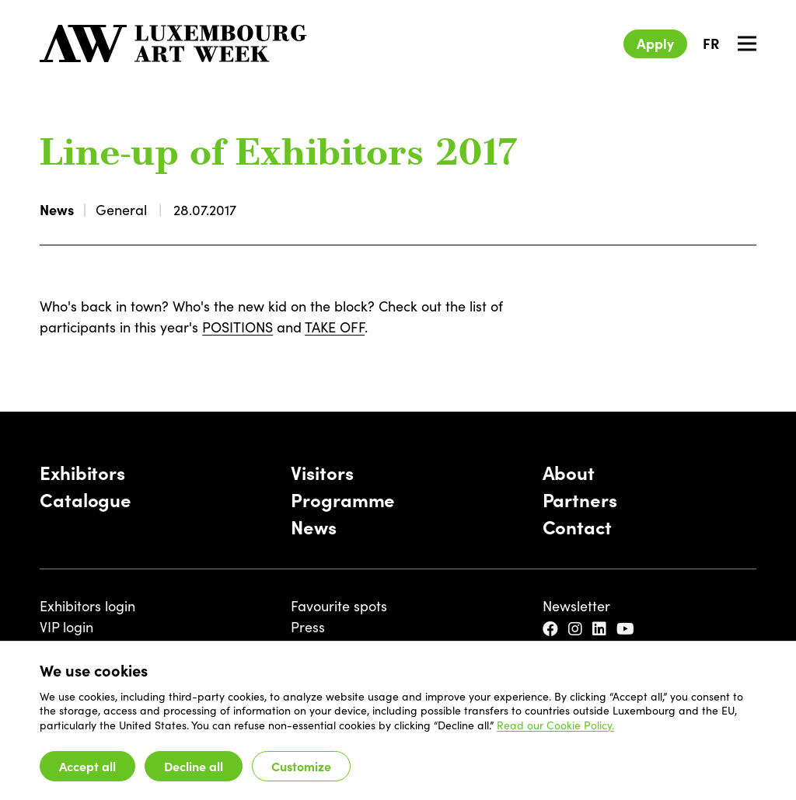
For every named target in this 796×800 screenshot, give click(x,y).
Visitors (322, 471)
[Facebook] (552, 628)
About (569, 471)
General (121, 209)
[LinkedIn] (601, 628)
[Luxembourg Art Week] (173, 43)
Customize (301, 765)
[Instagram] (577, 628)
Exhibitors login (87, 605)
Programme (343, 499)
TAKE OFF (335, 326)
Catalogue (85, 499)
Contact (577, 526)
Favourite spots (339, 605)
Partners (580, 499)
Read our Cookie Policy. (555, 724)
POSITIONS (237, 326)
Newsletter (576, 605)
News (57, 209)
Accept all (87, 765)
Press (308, 626)
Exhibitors (82, 471)
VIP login (66, 626)
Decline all (193, 765)
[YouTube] (627, 628)
